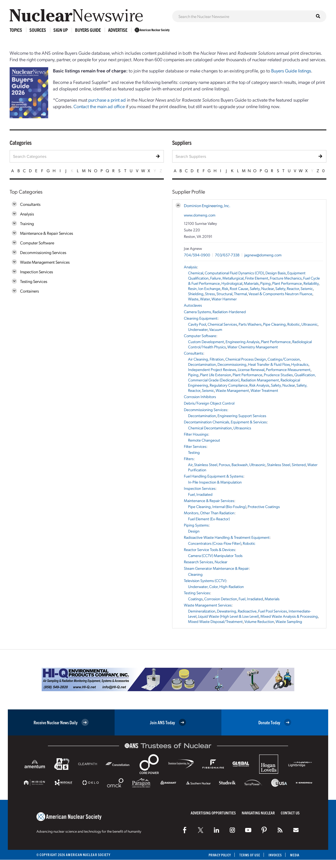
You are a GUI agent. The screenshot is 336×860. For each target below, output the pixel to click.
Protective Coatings (264, 506)
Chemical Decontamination (210, 427)
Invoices (274, 855)
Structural (224, 293)
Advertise (117, 30)
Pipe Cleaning (274, 324)
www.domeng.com (199, 215)
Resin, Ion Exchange (204, 288)
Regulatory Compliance (229, 385)
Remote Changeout (204, 440)
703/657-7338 (227, 254)
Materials (251, 283)
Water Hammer (224, 298)
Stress (210, 293)
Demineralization (201, 611)
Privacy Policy (216, 855)
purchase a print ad (107, 100)
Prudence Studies (278, 374)
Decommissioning (231, 364)
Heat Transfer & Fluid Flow (269, 364)
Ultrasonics (242, 427)
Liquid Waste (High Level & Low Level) (228, 616)
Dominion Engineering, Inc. (207, 205)
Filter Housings (196, 434)
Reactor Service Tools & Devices (209, 549)
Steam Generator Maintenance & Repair (216, 568)
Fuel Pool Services (272, 611)
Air (190, 464)
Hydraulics (299, 364)
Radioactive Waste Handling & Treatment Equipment (227, 537)
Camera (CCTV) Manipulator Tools (215, 555)
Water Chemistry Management (252, 346)
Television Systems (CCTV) (205, 580)
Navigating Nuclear (258, 812)
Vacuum (215, 329)
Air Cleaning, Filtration (206, 359)
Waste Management (232, 390)
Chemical (195, 272)
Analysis (27, 213)
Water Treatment (264, 390)
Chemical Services (222, 324)
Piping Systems (196, 525)
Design (194, 531)
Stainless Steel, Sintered (286, 464)
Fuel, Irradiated (200, 494)
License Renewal (251, 369)
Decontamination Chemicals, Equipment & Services (225, 421)
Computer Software (37, 242)
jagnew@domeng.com (263, 254)
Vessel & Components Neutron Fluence (280, 293)
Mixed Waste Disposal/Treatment (215, 621)
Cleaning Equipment (200, 318)
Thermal (240, 293)
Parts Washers (250, 324)
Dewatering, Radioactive (237, 611)
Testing (194, 452)
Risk (225, 288)
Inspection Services (36, 271)
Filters (189, 458)
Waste (193, 298)
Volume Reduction (259, 621)
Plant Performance (287, 283)
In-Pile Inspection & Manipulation (215, 482)
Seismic (307, 288)
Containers (29, 291)
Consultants (30, 204)
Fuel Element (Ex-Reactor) (209, 518)
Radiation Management (260, 379)
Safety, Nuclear (262, 288)
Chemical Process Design (245, 359)
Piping (265, 283)
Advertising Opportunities (213, 812)
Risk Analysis (259, 385)
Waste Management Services (45, 262)
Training (27, 223)
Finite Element (256, 278)
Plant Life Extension (215, 374)
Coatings (195, 598)
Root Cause (239, 288)
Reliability (311, 283)
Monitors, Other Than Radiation (209, 512)
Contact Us (290, 812)
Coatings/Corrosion (283, 359)
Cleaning (195, 574)
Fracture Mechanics (286, 278)
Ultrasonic (309, 324)
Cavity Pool (197, 324)
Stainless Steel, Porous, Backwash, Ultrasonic (229, 464)
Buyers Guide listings (291, 70)
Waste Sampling (289, 621)
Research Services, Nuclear (205, 561)
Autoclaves (193, 305)
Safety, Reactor (287, 288)
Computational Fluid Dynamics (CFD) (234, 272)
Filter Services (195, 446)
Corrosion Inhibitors (200, 396)
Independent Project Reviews (212, 369)
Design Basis (275, 272)
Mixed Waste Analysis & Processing (289, 616)
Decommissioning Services (43, 252)
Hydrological (231, 283)
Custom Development (206, 341)
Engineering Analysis (242, 341)
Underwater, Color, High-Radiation (216, 586)
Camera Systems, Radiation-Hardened (215, 311)
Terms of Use (248, 855)
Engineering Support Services (241, 415)
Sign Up (60, 30)
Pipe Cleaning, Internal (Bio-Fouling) (217, 506)
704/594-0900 (197, 254)
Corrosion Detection (220, 598)
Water (205, 298)
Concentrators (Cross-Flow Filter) (214, 543)
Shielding (195, 293)
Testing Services (33, 281)
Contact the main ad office (99, 106)
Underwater (198, 329)
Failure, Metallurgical (227, 278)
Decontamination (202, 364)
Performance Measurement (288, 369)
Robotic (293, 324)
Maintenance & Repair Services (46, 233)
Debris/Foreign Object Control (209, 403)
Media (295, 855)
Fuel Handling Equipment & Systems (213, 476)
